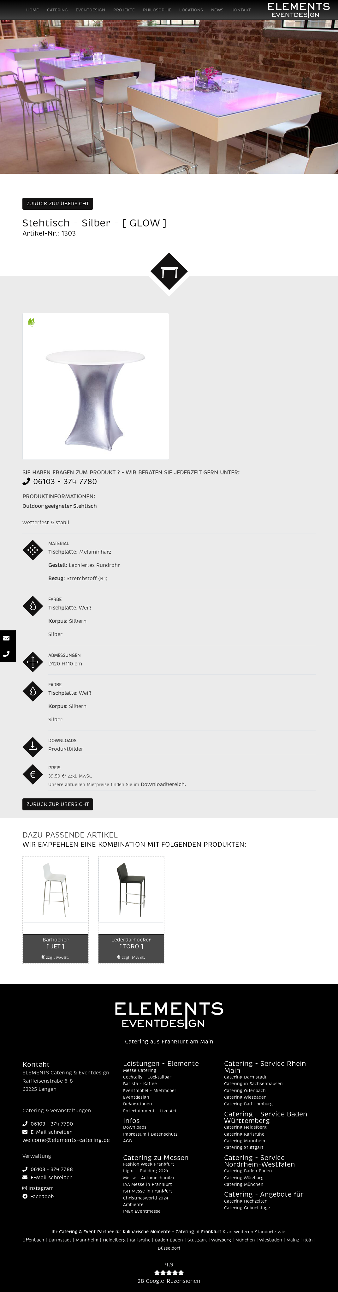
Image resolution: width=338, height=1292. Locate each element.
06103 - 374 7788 (47, 1169)
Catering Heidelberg (245, 1127)
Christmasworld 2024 (145, 1198)
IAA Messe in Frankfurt (147, 1184)
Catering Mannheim (245, 1141)
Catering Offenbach (245, 1091)
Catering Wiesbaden (245, 1097)
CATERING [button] (57, 10)
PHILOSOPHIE (157, 10)
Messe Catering (139, 1070)
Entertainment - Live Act (150, 1111)
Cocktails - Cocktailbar (147, 1077)
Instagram (38, 1188)
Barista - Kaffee (140, 1084)
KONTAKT (241, 10)
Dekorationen (137, 1104)
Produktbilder (65, 749)
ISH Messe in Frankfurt (147, 1191)
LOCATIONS (191, 10)
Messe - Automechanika (148, 1178)
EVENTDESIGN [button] (90, 10)
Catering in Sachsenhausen (253, 1084)
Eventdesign (136, 1097)
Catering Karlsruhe (244, 1134)
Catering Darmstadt (245, 1077)
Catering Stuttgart (244, 1148)
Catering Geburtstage (247, 1208)
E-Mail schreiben (47, 1132)
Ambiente (133, 1205)
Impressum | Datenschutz (150, 1134)
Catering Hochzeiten (246, 1201)
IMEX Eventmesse (142, 1211)
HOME (32, 10)
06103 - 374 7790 (47, 1124)
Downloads (134, 1127)
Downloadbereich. (163, 784)
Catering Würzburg (244, 1178)
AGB (127, 1141)
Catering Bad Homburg (248, 1104)
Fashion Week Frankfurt (148, 1164)
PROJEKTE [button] (124, 10)
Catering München (244, 1184)
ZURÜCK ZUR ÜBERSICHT (58, 203)
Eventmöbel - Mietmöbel (149, 1091)
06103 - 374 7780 (59, 482)
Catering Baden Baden (248, 1171)
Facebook (38, 1196)
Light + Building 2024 (145, 1171)
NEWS (217, 10)
